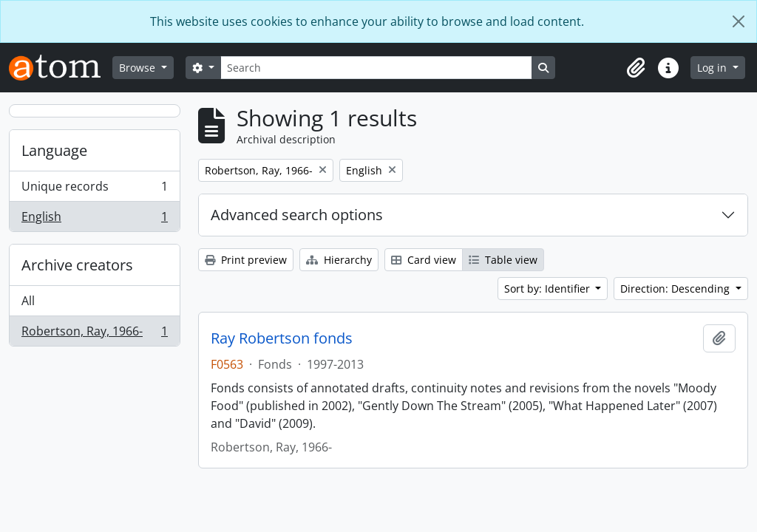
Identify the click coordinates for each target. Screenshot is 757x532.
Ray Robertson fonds (282, 338)
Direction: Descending (676, 289)
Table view (503, 260)
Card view (423, 260)
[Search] (376, 67)
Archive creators (77, 265)
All (28, 301)
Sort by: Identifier (548, 289)
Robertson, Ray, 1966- (94, 334)
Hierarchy (339, 260)
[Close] (738, 21)
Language (54, 150)
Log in (713, 68)
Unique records (94, 189)
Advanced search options (297, 215)
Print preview (246, 260)
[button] (635, 68)
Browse (138, 68)
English (94, 219)
